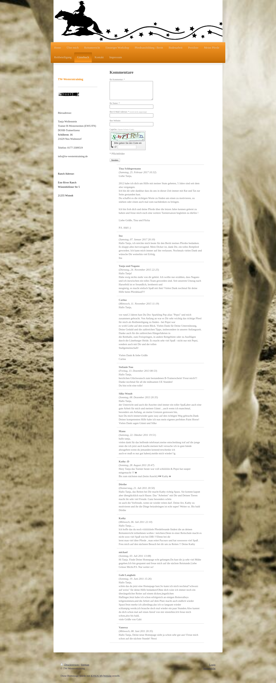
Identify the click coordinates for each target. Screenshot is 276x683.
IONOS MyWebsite (101, 675)
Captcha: (122, 129)
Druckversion (70, 664)
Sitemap (85, 664)
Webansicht (209, 668)
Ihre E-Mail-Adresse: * (128, 112)
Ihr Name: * (115, 103)
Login (212, 664)
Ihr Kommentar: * (117, 79)
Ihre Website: (115, 120)
